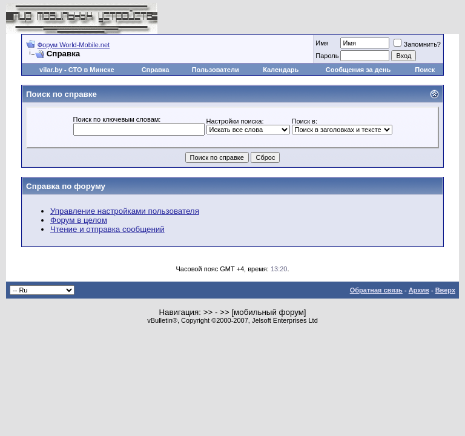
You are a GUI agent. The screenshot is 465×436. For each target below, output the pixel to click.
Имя (321, 43)
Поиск (425, 69)
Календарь (280, 69)
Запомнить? (417, 44)
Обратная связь (376, 290)
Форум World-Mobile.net (74, 44)
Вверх (445, 290)
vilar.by (50, 69)
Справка (156, 69)
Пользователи (215, 69)
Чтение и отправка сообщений (107, 229)
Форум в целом (78, 220)
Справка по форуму (65, 186)
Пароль (326, 55)
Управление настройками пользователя (124, 211)
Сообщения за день (358, 69)
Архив (419, 290)
